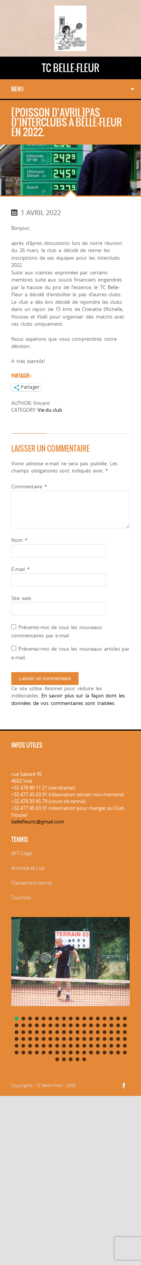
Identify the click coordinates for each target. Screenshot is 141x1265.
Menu (17, 89)
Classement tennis (31, 882)
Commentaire (29, 486)
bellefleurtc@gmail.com (37, 821)
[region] (70, 987)
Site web (21, 598)
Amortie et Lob (28, 868)
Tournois (21, 897)
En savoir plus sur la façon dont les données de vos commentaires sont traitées (68, 699)
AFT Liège (21, 853)
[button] (16, 1018)
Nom (19, 540)
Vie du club (50, 409)
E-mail (20, 569)
